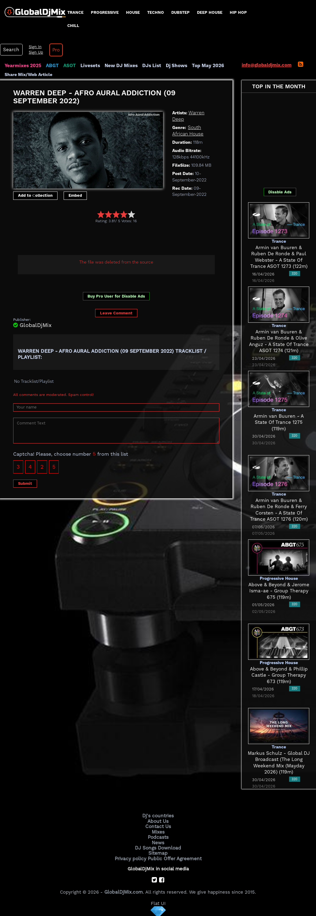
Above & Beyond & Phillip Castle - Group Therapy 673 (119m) (279, 675)
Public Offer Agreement (174, 857)
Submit (25, 483)
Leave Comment (116, 313)
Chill (73, 25)
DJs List (149, 65)
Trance (75, 12)
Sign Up (35, 52)
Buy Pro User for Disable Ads (116, 296)
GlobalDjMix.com (123, 890)
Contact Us (158, 826)
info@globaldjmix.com (267, 65)
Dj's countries (158, 815)
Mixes (158, 831)
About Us (158, 820)
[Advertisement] (124, 240)
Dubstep (180, 12)
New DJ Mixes (119, 65)
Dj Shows (173, 65)
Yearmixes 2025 (22, 65)
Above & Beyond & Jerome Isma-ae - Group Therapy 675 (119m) (278, 591)
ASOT (68, 65)
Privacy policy (131, 857)
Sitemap (158, 852)
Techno (155, 12)
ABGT (51, 65)
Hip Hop (238, 12)
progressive (105, 12)
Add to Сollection (35, 195)
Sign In (34, 47)
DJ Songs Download (158, 846)
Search (10, 49)
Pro (54, 50)
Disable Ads (280, 192)
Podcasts (158, 836)
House (133, 12)
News (158, 841)
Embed (75, 195)
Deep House (209, 12)
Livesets (88, 65)
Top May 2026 (204, 65)
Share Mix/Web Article (28, 74)
